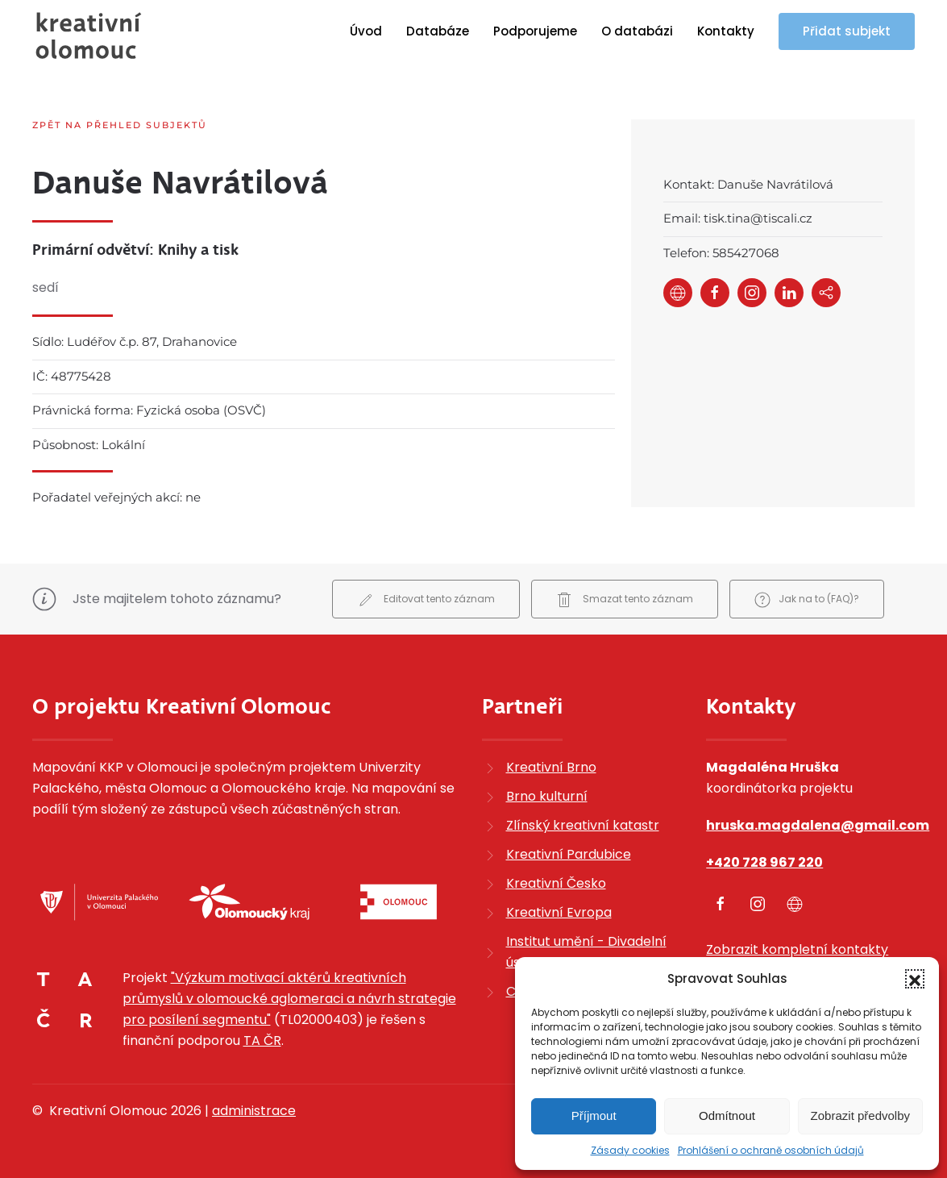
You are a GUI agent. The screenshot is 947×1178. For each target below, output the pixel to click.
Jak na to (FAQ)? (806, 600)
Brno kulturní (547, 796)
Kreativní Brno (551, 767)
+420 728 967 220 (764, 862)
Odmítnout (727, 1115)
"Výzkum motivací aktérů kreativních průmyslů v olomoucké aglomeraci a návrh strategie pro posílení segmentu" (289, 998)
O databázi (637, 31)
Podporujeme (535, 31)
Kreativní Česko (556, 883)
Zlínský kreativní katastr (582, 825)
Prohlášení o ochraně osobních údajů (771, 1150)
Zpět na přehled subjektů (119, 125)
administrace (254, 1110)
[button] (915, 979)
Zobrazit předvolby (860, 1115)
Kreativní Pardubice (568, 854)
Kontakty (725, 31)
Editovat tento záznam (426, 600)
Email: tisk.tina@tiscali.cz (737, 218)
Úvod (366, 31)
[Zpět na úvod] (88, 35)
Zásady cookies (630, 1150)
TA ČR (262, 1040)
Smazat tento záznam (624, 600)
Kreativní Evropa (559, 912)
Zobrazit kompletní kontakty (797, 949)
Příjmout (594, 1115)
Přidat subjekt (847, 31)
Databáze (437, 31)
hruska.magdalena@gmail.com (817, 825)
